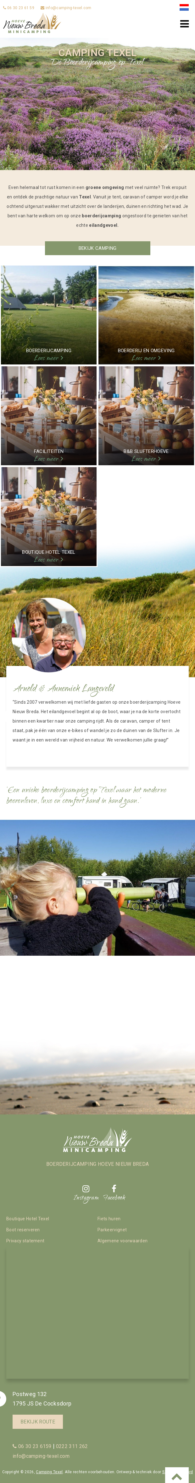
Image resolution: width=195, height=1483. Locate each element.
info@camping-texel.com (66, 8)
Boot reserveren (23, 1229)
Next (182, 65)
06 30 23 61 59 (18, 8)
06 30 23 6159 (32, 1446)
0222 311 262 (72, 1446)
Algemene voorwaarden (123, 1240)
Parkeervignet (112, 1229)
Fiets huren (109, 1218)
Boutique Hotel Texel (27, 1218)
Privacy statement (25, 1240)
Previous (12, 65)
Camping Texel (49, 1472)
